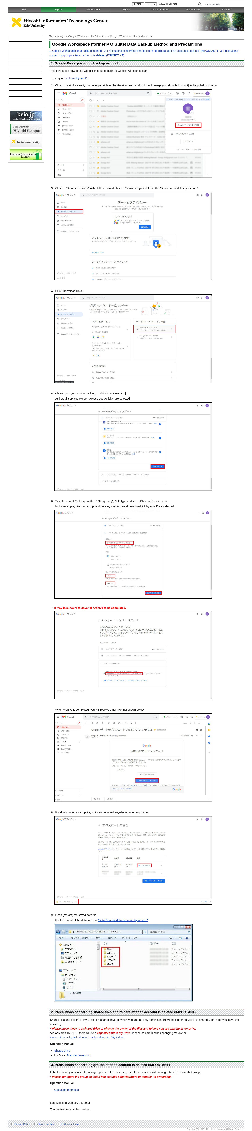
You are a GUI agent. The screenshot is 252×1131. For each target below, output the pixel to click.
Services (16, 75)
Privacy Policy (22, 1124)
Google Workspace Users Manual (130, 36)
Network (16, 51)
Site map (173, 4)
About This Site (45, 1124)
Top (51, 36)
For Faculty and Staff (24, 100)
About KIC (226, 9)
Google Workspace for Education (87, 36)
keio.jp (15, 63)
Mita (24, 9)
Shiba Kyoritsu (193, 9)
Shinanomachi (93, 9)
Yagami (126, 9)
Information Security (23, 69)
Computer (17, 45)
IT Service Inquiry (70, 1124)
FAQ (163, 4)
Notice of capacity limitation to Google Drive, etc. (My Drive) (87, 1037)
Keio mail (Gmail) (76, 78)
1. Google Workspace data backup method (75, 50)
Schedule (17, 88)
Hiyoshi (58, 9)
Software (17, 57)
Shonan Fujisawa (159, 9)
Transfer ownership (79, 1055)
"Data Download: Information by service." (123, 920)
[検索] (223, 4)
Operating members (66, 1089)
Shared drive (62, 1050)
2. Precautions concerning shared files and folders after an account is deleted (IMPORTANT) (161, 50)
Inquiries (16, 81)
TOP (14, 39)
